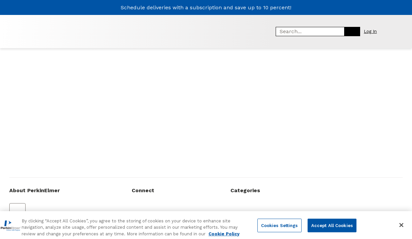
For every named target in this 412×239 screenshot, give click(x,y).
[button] (374, 31)
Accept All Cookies (332, 228)
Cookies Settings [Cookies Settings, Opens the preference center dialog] (279, 228)
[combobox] (307, 31)
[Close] (401, 228)
